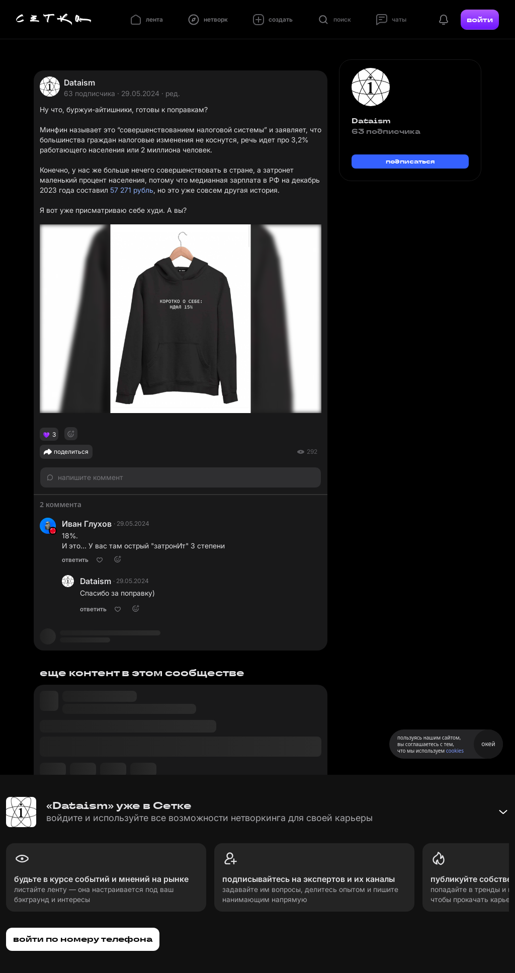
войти (480, 20)
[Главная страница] (54, 20)
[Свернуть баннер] (503, 812)
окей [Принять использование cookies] (488, 744)
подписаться (410, 161)
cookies (455, 750)
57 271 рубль (131, 190)
